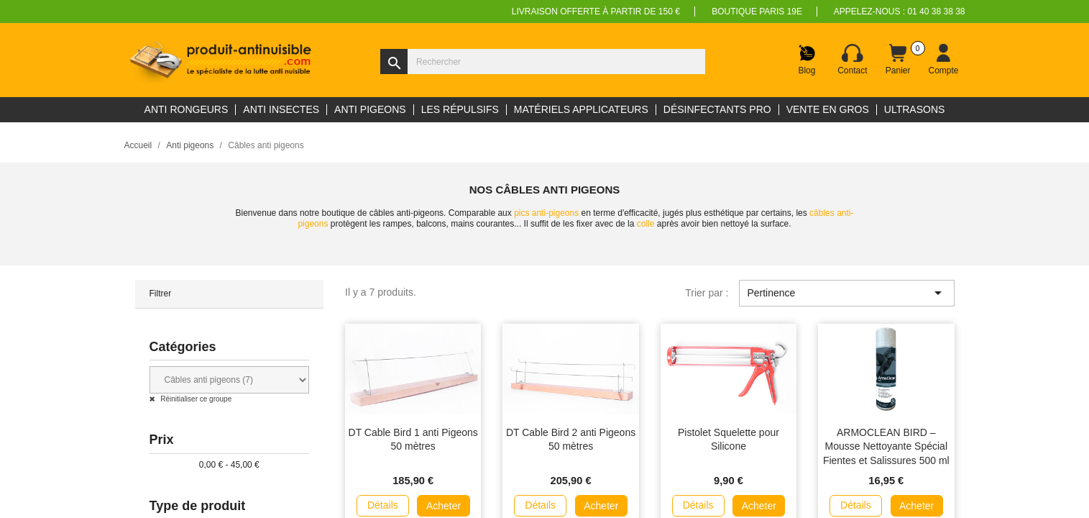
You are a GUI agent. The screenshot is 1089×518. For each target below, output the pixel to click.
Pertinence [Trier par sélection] (846, 292)
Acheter (443, 506)
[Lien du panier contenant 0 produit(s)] (897, 60)
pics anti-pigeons (546, 213)
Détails (382, 505)
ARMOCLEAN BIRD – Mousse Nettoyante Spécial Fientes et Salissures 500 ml (886, 447)
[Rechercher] (542, 61)
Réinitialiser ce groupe (195, 399)
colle (646, 224)
